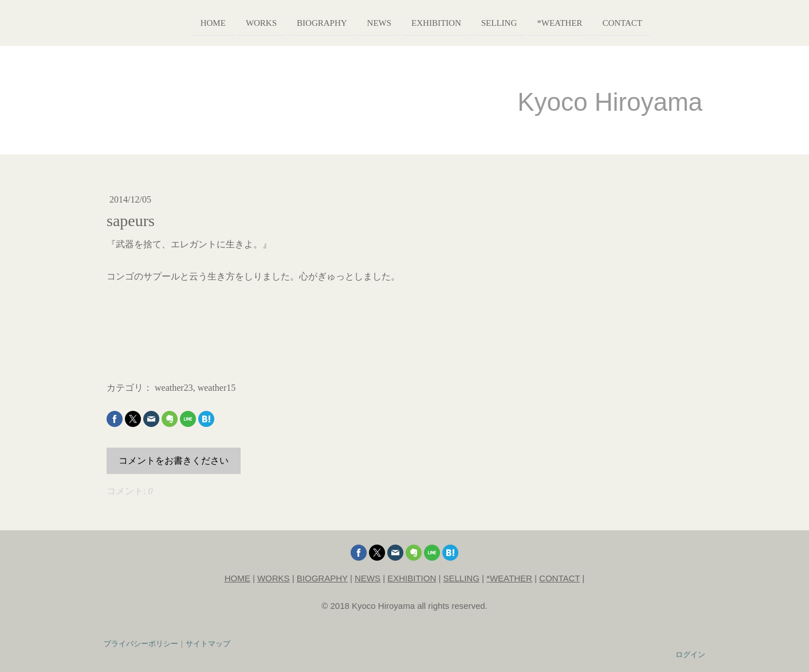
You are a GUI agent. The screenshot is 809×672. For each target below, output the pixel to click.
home (196, 21)
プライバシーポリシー (141, 643)
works (244, 21)
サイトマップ (208, 643)
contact (606, 21)
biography (305, 21)
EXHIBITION (411, 578)
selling (482, 21)
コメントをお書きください (174, 460)
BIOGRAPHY (322, 578)
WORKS (273, 578)
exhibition (420, 21)
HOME (237, 578)
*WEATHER (509, 578)
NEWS (367, 578)
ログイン (690, 654)
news (362, 21)
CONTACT (559, 578)
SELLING (461, 578)
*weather (542, 21)
